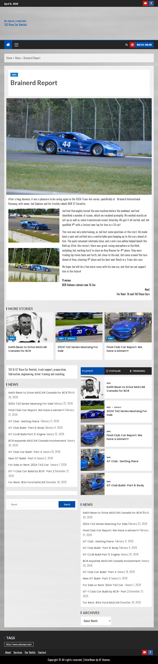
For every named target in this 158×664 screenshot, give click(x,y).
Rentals (71, 338)
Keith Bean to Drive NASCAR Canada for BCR (27, 349)
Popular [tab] (113, 370)
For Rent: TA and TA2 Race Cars (114, 291)
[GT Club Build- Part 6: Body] (93, 484)
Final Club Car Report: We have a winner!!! (124, 349)
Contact (42, 652)
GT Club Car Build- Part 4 (25, 452)
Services (17, 652)
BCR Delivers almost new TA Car (97, 282)
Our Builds (30, 652)
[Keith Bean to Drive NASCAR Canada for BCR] (29, 327)
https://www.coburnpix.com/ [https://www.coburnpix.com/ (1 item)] (19, 644)
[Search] (126, 44)
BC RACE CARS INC (15, 21)
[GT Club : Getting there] (93, 460)
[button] (16, 44)
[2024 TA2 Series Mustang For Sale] (79, 327)
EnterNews (89, 660)
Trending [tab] (137, 370)
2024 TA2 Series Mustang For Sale (78, 349)
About (8, 652)
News (14, 74)
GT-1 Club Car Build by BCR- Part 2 (31, 471)
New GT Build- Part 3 (22, 458)
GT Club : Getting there (24, 421)
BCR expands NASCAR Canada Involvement (37, 441)
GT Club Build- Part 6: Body (26, 428)
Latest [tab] (87, 370)
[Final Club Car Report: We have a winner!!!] (128, 327)
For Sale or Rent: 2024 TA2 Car (29, 465)
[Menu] (16, 44)
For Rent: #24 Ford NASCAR (26, 482)
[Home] (8, 44)
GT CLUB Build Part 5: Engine (26, 434)
